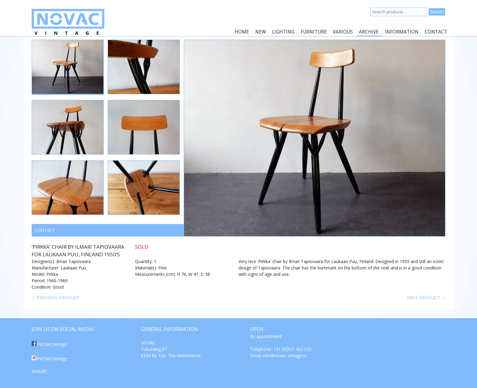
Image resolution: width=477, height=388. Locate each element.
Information (402, 32)
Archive (369, 32)
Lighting (283, 32)
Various (343, 32)
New (260, 32)
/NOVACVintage (49, 344)
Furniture (314, 32)
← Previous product (55, 298)
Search (437, 11)
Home (242, 32)
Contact (436, 32)
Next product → (426, 298)
